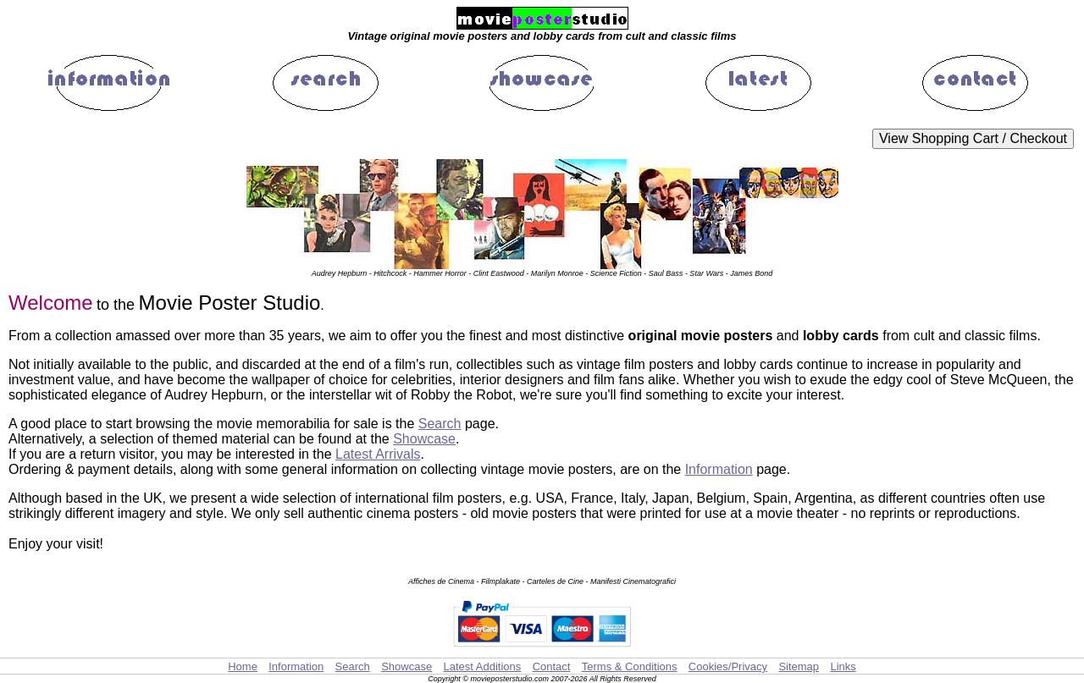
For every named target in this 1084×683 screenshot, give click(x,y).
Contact (552, 666)
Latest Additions (482, 666)
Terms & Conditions (630, 666)
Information (719, 469)
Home (242, 666)
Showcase (424, 439)
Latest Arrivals (377, 454)
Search (440, 423)
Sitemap (798, 666)
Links (842, 666)
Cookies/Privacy (728, 666)
